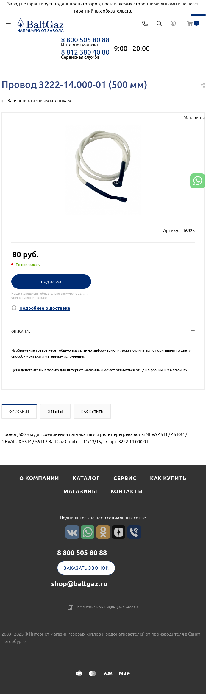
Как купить (92, 411)
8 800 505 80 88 (85, 39)
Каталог (86, 477)
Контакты (127, 490)
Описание (19, 411)
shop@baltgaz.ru (79, 583)
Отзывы (55, 411)
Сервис (125, 477)
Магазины (194, 117)
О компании (39, 477)
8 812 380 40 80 (85, 51)
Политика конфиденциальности (107, 607)
